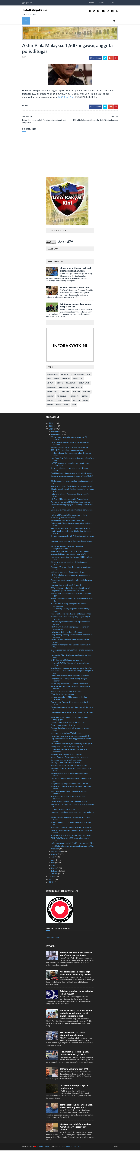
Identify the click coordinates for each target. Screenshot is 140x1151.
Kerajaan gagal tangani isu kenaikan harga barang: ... (72, 542)
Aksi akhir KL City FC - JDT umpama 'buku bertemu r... (72, 806)
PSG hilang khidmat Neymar (62, 695)
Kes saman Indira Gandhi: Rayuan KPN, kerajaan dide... (71, 558)
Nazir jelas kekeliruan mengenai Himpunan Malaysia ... (72, 813)
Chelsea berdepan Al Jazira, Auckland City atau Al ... (72, 713)
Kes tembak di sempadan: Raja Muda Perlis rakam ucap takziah (75, 973)
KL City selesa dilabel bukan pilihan (65, 763)
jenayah (50, 383)
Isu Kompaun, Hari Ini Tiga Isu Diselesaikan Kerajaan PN (74, 1053)
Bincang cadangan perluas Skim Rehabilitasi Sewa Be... (72, 651)
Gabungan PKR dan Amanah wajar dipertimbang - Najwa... (72, 524)
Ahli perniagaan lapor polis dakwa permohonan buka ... (70, 623)
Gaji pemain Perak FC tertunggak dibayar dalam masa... (71, 740)
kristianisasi (76, 388)
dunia (56, 379)
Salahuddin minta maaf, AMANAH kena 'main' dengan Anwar (76, 954)
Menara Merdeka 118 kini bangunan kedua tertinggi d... (69, 698)
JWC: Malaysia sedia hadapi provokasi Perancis (71, 588)
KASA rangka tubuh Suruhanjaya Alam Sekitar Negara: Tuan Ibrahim (75, 1127)
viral (66, 405)
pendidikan (61, 396)
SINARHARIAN (37, 97)
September (56, 852)
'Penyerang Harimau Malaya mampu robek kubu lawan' (71, 788)
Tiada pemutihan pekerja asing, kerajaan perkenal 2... (72, 482)
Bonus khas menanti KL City (63, 725)
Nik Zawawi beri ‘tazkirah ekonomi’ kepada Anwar (72, 1034)
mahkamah (65, 392)
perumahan (74, 396)
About (104, 2)
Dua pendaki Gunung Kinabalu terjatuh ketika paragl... (70, 703)
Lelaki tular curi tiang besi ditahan (65, 810)
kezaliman (51, 388)
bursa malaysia (78, 375)
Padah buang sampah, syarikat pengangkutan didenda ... (70, 444)
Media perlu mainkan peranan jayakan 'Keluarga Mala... (71, 454)
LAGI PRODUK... (53, 938)
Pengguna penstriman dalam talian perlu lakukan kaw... (71, 581)
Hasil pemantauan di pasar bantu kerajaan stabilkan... (68, 798)
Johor (60, 383)
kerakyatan (70, 383)
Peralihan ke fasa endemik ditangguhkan (68, 521)
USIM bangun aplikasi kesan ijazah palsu (67, 723)
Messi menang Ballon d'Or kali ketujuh (67, 733)
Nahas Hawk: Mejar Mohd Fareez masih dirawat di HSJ (72, 600)
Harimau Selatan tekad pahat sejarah (66, 755)
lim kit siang (52, 392)
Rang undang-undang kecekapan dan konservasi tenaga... (71, 636)
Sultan (50, 405)
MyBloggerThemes (70, 1147)
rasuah (67, 401)
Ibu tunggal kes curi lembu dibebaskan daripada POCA (71, 532)
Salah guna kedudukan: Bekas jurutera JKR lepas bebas (71, 831)
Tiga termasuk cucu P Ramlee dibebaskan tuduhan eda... (72, 490)
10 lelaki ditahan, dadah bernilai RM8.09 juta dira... (72, 836)
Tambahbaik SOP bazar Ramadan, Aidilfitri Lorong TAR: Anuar (76, 1106)
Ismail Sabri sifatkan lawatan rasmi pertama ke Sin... (72, 846)
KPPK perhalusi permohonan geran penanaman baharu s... (71, 576)
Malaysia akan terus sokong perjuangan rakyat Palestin (70, 618)
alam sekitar (52, 375)
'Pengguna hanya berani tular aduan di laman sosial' (69, 469)
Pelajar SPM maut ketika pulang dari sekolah (69, 515)
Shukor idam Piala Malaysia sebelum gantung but (71, 744)
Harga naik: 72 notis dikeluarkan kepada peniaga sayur (71, 656)
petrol (85, 396)
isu (82, 379)
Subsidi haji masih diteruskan (63, 518)
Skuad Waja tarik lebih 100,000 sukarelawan (69, 684)
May (53, 863)
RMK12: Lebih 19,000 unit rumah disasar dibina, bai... (71, 824)
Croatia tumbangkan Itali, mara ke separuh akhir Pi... (71, 646)
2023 (51, 424)
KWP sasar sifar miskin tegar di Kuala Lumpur (70, 552)
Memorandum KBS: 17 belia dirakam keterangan (71, 828)
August (54, 855)
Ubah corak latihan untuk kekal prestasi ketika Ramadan (75, 270)
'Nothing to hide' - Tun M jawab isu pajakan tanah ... (72, 486)
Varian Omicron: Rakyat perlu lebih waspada (69, 757)
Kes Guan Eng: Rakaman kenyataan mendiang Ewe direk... (72, 459)
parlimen (86, 392)
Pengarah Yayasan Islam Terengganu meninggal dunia (71, 568)
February (55, 871)
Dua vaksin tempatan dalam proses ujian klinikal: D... (71, 780)
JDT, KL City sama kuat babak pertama (67, 450)
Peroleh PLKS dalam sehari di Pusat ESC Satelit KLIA (71, 595)
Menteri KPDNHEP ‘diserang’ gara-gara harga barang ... (70, 664)
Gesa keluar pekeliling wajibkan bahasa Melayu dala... (70, 610)
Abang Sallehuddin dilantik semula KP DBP (69, 802)
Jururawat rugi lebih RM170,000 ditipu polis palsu (72, 502)
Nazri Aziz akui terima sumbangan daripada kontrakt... (69, 793)
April (53, 866)
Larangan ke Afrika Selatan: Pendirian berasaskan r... (72, 511)
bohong (64, 375)
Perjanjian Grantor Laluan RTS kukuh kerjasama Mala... (71, 770)
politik (50, 401)
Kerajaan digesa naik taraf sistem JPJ (66, 585)
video (58, 405)
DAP (89, 375)
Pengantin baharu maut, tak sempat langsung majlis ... (70, 729)
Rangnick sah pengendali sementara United (69, 784)
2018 (51, 882)
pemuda (50, 396)
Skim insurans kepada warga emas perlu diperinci (71, 668)
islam (75, 379)
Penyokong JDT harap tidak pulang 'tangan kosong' (69, 680)
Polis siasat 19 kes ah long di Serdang (66, 632)
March (54, 868)
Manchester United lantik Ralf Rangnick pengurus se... (72, 672)
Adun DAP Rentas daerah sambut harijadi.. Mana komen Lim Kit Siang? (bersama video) (76, 1013)
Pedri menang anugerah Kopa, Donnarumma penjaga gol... (69, 719)
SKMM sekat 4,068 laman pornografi (66, 660)
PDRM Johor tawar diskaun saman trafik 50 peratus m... (69, 439)
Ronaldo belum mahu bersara (74, 287)
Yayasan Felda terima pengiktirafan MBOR (69, 554)
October (55, 849)
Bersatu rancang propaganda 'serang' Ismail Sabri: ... (72, 477)
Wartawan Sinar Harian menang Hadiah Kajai (69, 448)
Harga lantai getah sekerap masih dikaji (67, 591)
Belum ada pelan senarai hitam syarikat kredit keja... (70, 641)
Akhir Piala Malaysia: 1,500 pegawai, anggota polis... (70, 839)
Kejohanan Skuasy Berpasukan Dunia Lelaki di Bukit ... (70, 495)
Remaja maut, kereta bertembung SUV (67, 747)
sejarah (76, 401)
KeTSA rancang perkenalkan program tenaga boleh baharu (70, 464)
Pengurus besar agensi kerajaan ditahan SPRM (70, 736)
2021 (51, 429)
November (56, 435)
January (54, 874)
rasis (59, 401)
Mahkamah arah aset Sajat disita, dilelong (68, 572)
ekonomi (66, 379)
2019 (51, 880)
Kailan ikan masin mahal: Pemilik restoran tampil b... (72, 843)
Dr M (49, 379)
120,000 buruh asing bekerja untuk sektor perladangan (68, 605)
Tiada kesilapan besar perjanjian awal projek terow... (69, 775)
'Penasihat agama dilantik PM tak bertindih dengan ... (72, 537)
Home (95, 2)
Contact (115, 2)
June (53, 860)
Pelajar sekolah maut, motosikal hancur (67, 692)
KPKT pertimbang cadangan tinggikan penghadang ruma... (67, 548)
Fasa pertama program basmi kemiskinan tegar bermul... (70, 688)
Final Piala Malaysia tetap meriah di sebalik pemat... (72, 474)
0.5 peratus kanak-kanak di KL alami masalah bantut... (69, 563)
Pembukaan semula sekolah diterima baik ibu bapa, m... (72, 708)
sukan (85, 401)
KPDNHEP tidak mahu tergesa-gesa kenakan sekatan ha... (70, 628)
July (53, 857)
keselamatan (84, 383)
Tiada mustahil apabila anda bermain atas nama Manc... (70, 819)
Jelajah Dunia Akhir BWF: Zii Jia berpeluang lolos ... (72, 528)
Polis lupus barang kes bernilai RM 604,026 (69, 766)
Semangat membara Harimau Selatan (66, 760)
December (56, 432)
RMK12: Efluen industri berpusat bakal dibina (70, 676)
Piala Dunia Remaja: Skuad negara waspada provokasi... (69, 751)
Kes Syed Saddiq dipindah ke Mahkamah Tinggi (71, 614)
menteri (76, 392)
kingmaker (63, 388)
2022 (51, 426)
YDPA (74, 405)
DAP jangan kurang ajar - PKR (74, 1069)
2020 (51, 877)
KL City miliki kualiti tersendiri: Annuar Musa (69, 499)
